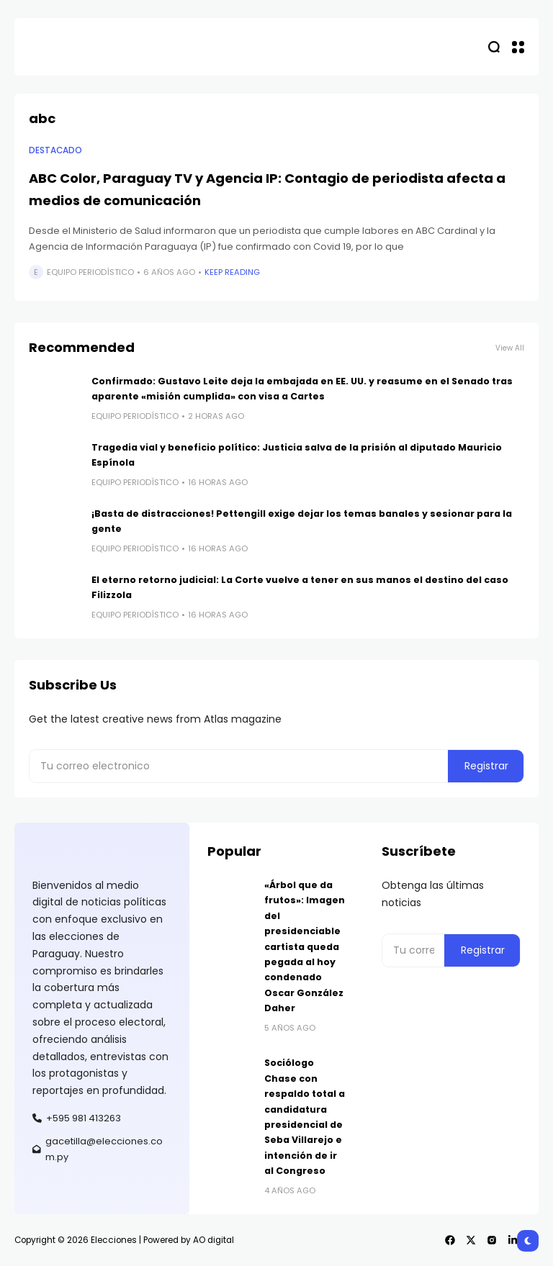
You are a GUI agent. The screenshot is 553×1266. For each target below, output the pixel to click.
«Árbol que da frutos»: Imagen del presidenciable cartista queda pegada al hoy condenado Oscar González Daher (304, 946)
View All (509, 348)
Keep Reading (232, 272)
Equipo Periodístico (90, 272)
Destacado (55, 150)
